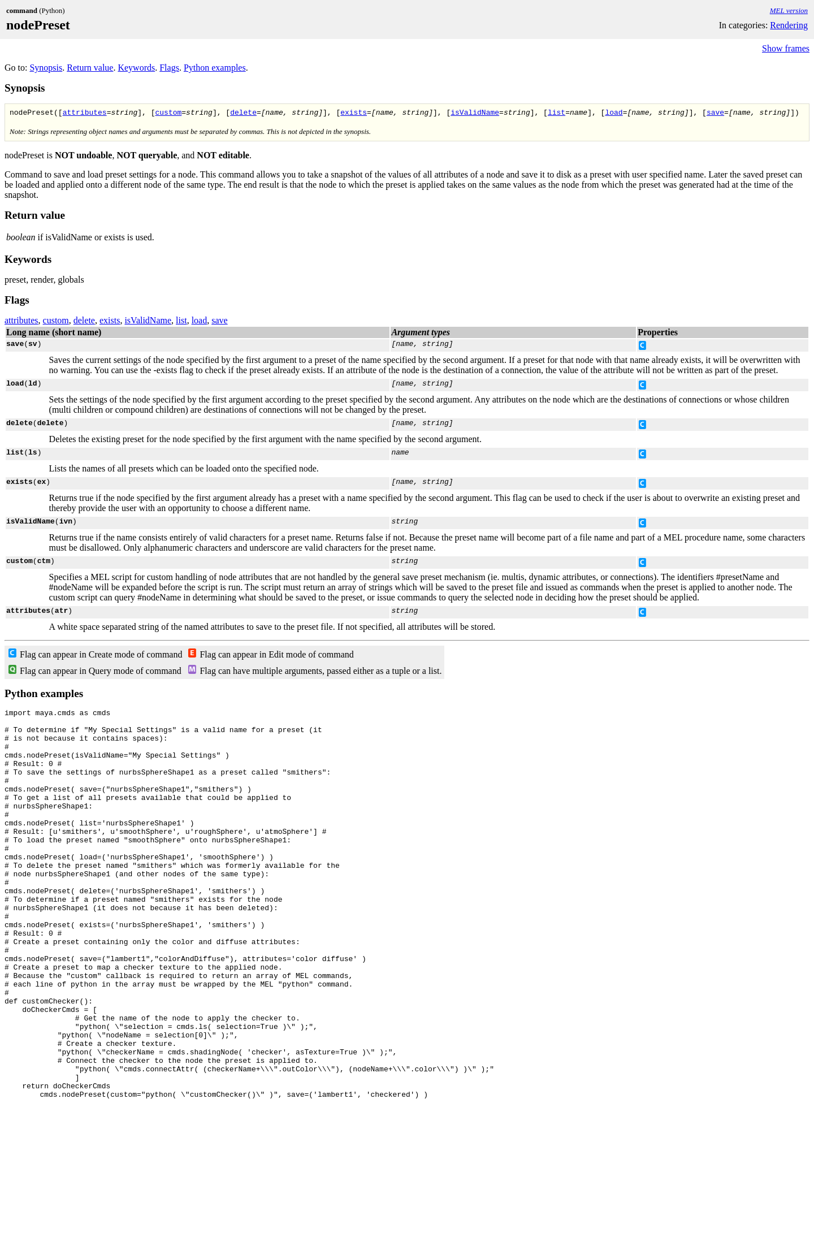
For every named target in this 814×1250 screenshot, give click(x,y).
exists (353, 114)
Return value (90, 67)
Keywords (136, 67)
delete (243, 114)
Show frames (785, 48)
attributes (85, 114)
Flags (169, 67)
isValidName (475, 114)
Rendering (789, 25)
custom (168, 114)
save (715, 114)
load (613, 114)
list (556, 114)
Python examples (215, 67)
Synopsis (45, 67)
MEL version (789, 10)
